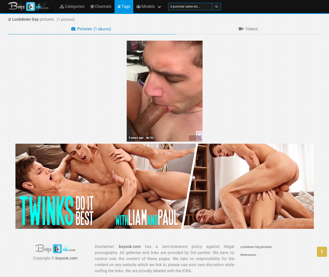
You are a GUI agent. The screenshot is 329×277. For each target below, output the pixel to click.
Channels (101, 6)
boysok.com (67, 258)
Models (145, 6)
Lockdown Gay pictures (256, 247)
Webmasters (248, 255)
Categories (72, 6)
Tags (124, 6)
